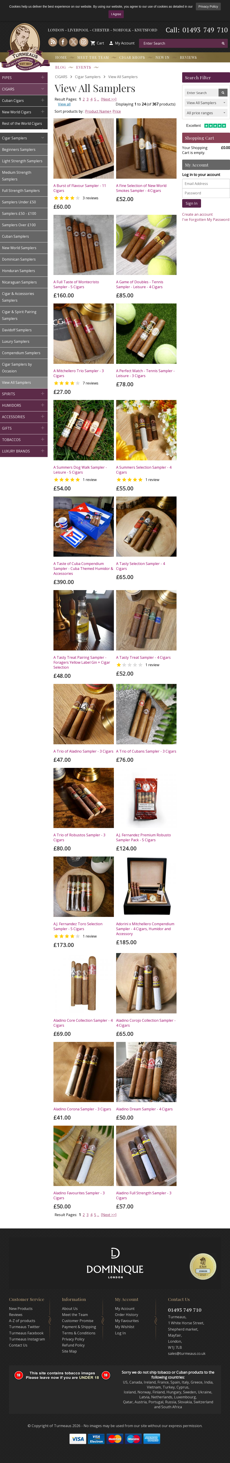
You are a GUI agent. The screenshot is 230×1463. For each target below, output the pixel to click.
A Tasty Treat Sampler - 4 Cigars (143, 657)
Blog (60, 67)
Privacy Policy (208, 6)
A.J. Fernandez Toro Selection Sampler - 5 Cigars (77, 926)
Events (83, 67)
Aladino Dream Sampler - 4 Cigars (144, 1109)
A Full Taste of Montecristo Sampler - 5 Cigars (76, 284)
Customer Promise (77, 1320)
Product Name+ (98, 111)
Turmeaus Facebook (26, 1333)
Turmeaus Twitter (24, 1326)
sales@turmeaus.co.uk (187, 1353)
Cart (100, 43)
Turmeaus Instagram (27, 1339)
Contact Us (18, 1345)
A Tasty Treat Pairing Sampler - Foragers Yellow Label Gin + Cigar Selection (81, 662)
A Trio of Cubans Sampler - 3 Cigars (146, 751)
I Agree (116, 14)
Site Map (69, 1351)
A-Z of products (22, 1320)
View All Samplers (123, 76)
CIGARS (61, 76)
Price (117, 111)
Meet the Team (93, 57)
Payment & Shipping (79, 1326)
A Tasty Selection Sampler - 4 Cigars (140, 566)
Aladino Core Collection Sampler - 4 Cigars (83, 1023)
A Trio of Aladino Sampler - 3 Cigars (83, 751)
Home (61, 57)
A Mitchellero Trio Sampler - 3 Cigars (78, 373)
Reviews (188, 57)
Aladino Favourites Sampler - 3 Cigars (79, 1195)
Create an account (197, 214)
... (98, 99)
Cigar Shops (132, 57)
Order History (126, 1314)
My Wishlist (124, 1326)
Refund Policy (73, 1345)
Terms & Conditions (78, 1333)
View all (64, 104)
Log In (120, 1333)
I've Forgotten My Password (205, 219)
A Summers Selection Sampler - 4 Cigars (143, 470)
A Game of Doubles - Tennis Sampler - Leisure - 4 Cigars (139, 284)
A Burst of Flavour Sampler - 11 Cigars (79, 188)
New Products (21, 1308)
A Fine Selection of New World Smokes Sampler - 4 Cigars (141, 188)
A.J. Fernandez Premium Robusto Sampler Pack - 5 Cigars (143, 837)
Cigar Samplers (88, 76)
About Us (70, 1308)
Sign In (191, 203)
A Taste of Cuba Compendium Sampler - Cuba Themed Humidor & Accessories (83, 568)
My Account (125, 43)
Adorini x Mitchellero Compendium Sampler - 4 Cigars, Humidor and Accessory (145, 928)
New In (162, 57)
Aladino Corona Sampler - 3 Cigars (82, 1109)
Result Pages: (66, 1214)
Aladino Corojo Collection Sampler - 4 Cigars (146, 1023)
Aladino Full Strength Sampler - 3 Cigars (143, 1195)
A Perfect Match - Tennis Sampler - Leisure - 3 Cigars (145, 373)
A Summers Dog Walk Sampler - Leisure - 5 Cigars (80, 470)
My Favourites (127, 1320)
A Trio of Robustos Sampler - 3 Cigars (79, 837)
